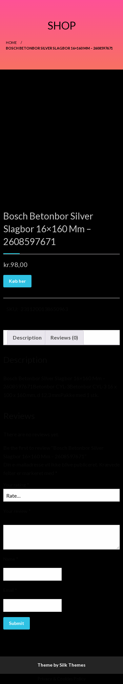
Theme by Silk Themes (61, 665)
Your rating (16, 484)
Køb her (17, 281)
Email (10, 590)
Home (11, 42)
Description (27, 337)
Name (10, 559)
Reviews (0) (64, 337)
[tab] (27, 337)
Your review (17, 511)
